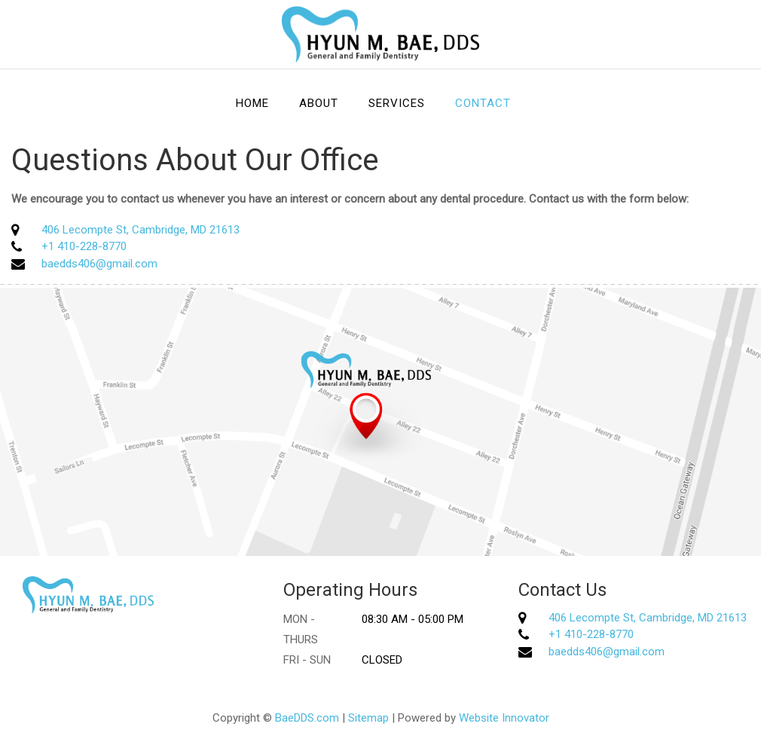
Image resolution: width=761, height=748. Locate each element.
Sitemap (368, 718)
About (318, 103)
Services (396, 103)
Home (252, 103)
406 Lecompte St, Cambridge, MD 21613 (140, 230)
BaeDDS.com (307, 718)
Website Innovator (504, 718)
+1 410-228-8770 (84, 246)
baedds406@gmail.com (99, 263)
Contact (483, 103)
